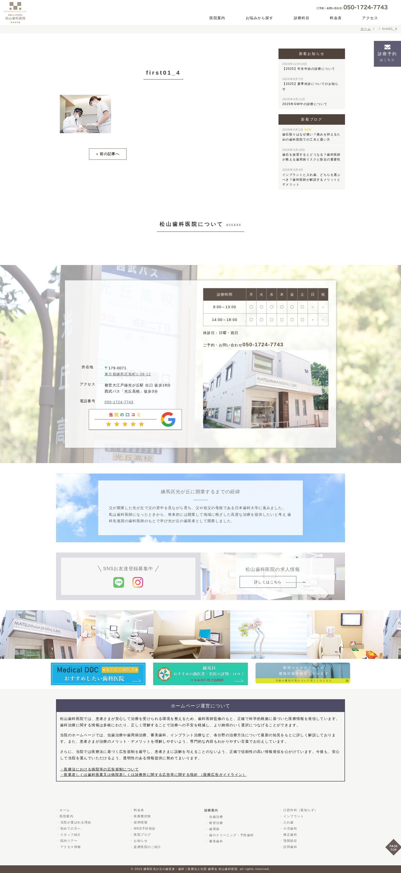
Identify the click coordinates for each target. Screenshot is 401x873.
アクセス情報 (70, 847)
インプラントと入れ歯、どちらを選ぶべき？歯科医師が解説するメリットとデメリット (311, 177)
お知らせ (140, 841)
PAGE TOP (393, 849)
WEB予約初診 (144, 828)
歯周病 (214, 829)
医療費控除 (141, 816)
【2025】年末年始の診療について (308, 66)
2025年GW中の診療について (304, 102)
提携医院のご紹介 (147, 847)
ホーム (64, 810)
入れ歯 (288, 822)
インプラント (293, 816)
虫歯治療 (215, 817)
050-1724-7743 (119, 402)
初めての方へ (70, 828)
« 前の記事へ (107, 154)
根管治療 (215, 823)
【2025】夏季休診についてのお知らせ (310, 83)
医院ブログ (141, 834)
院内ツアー (68, 841)
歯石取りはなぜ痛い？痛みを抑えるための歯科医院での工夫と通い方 (311, 134)
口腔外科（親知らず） (300, 810)
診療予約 (387, 57)
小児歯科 (290, 828)
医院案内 (217, 18)
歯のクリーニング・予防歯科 (231, 835)
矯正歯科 (290, 834)
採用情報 (140, 822)
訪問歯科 (290, 847)
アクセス (370, 18)
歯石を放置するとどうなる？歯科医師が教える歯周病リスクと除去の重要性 (311, 154)
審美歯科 (215, 841)
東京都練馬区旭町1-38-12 (128, 374)
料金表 (336, 18)
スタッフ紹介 (70, 834)
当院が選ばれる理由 (75, 822)
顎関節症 (290, 841)
